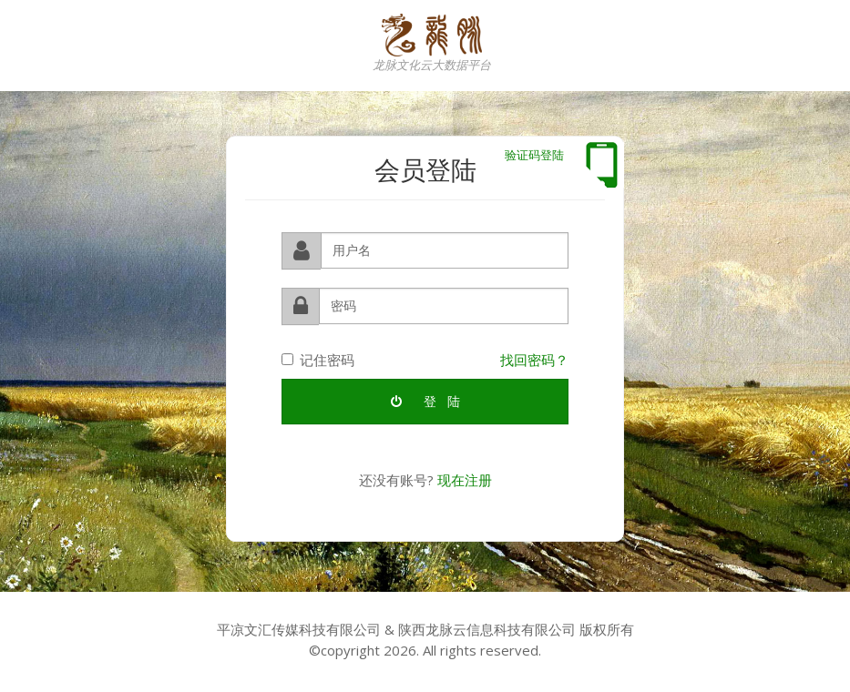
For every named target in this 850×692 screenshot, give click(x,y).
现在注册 (464, 480)
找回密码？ (534, 359)
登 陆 (425, 401)
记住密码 (318, 359)
